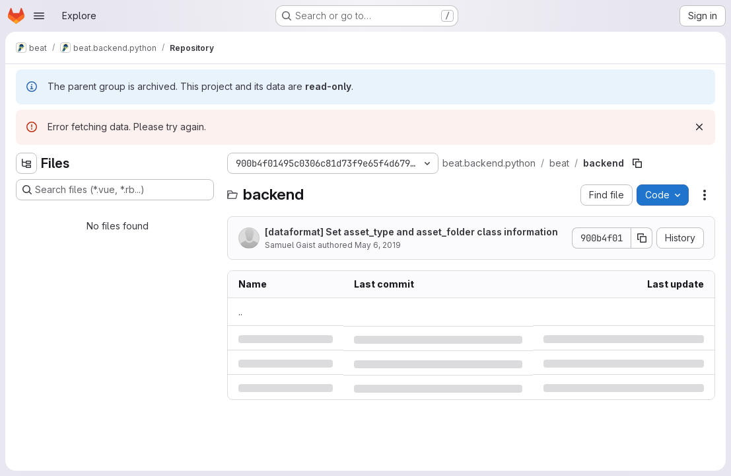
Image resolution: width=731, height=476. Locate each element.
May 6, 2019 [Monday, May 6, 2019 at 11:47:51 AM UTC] (378, 245)
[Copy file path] (637, 163)
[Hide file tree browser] (26, 163)
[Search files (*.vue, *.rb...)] (115, 189)
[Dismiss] (699, 127)
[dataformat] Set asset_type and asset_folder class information (411, 231)
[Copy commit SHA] (641, 238)
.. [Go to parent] (240, 311)
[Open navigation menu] (39, 15)
